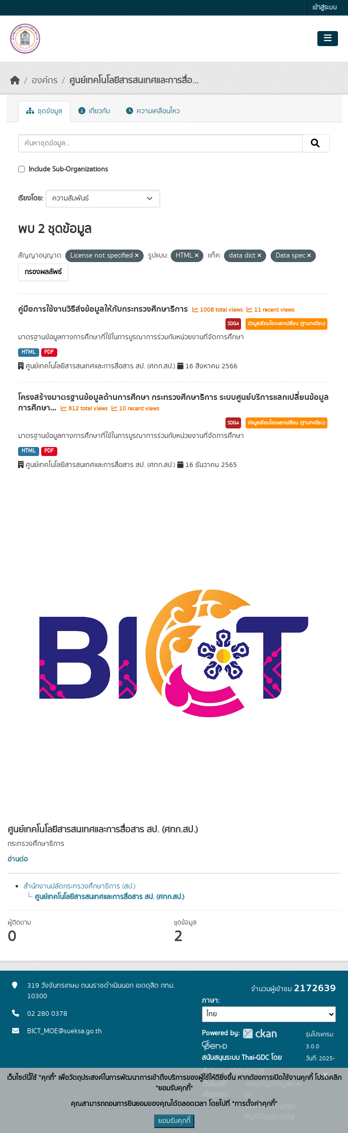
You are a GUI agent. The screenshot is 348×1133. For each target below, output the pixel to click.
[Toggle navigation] (327, 38)
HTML (29, 352)
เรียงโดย (30, 198)
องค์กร (45, 80)
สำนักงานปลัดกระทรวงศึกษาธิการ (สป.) (80, 886)
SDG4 (233, 323)
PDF (49, 352)
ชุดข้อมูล (44, 111)
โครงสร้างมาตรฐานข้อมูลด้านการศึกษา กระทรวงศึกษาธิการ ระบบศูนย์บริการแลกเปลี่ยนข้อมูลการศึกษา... (173, 402)
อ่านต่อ (18, 859)
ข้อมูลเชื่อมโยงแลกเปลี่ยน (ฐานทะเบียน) (286, 323)
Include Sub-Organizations (63, 169)
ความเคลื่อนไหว (153, 111)
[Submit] (316, 143)
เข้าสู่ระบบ (324, 8)
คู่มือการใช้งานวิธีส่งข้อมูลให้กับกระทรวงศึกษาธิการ (104, 309)
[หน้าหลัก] (15, 80)
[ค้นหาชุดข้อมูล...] (160, 143)
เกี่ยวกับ (94, 111)
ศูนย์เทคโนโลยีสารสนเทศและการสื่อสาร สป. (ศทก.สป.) (109, 897)
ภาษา (210, 1001)
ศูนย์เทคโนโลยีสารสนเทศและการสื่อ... (133, 80)
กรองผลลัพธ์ (43, 272)
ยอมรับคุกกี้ (174, 1121)
